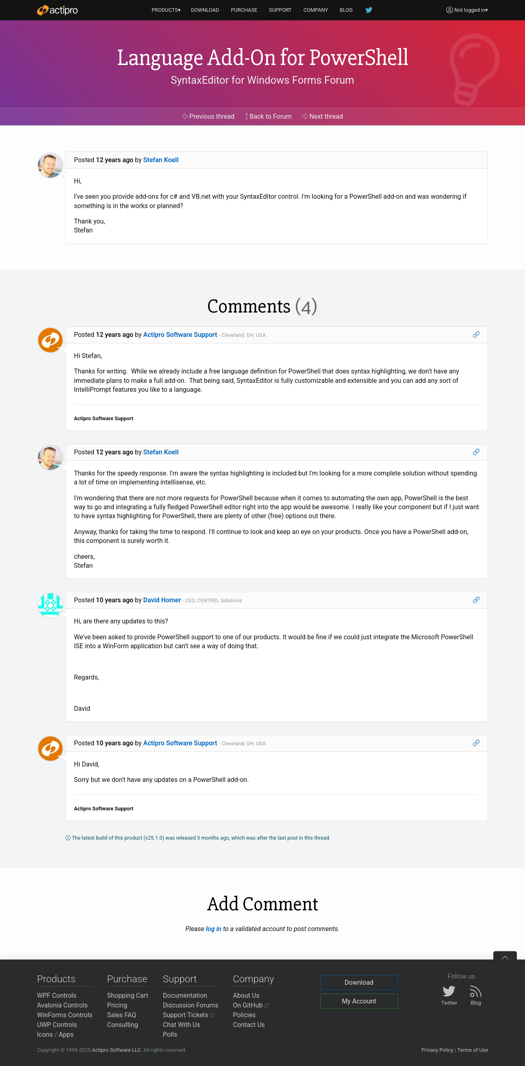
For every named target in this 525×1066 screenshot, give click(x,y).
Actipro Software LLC (116, 1050)
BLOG (346, 10)
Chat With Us (181, 1025)
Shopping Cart (127, 995)
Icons (45, 1034)
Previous (208, 116)
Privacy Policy (437, 1050)
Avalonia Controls (62, 1005)
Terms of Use (472, 1050)
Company (253, 979)
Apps (66, 1034)
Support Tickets (189, 1015)
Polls (170, 1034)
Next (322, 116)
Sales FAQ (122, 1015)
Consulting (122, 1025)
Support (180, 979)
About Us (246, 995)
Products (56, 979)
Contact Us (249, 1025)
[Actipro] (57, 10)
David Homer (162, 600)
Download (359, 982)
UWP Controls (57, 1025)
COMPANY (316, 10)
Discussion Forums (191, 1005)
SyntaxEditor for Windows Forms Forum (262, 80)
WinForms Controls (65, 1015)
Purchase (127, 979)
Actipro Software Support (180, 335)
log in (213, 929)
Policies (244, 1015)
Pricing (117, 1005)
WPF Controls (56, 995)
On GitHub (251, 1005)
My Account (359, 1001)
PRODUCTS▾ (166, 10)
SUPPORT (280, 10)
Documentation (185, 995)
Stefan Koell (161, 160)
